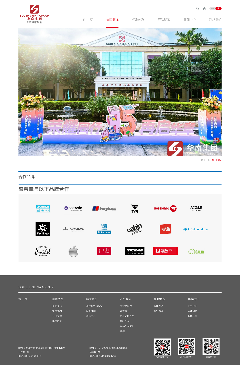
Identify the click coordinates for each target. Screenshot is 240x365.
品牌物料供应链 (94, 306)
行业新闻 (158, 311)
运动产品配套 (127, 326)
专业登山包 (126, 306)
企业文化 (57, 306)
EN (212, 8)
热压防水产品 (127, 316)
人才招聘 (192, 311)
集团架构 (57, 311)
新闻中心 (190, 19)
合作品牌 (57, 316)
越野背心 (124, 311)
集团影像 (57, 321)
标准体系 (138, 19)
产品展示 (164, 19)
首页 (203, 160)
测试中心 (91, 316)
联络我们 (215, 19)
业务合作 (192, 306)
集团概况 (112, 19)
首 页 (88, 19)
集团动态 (158, 306)
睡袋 (122, 331)
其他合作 (192, 316)
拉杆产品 (124, 321)
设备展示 (91, 311)
